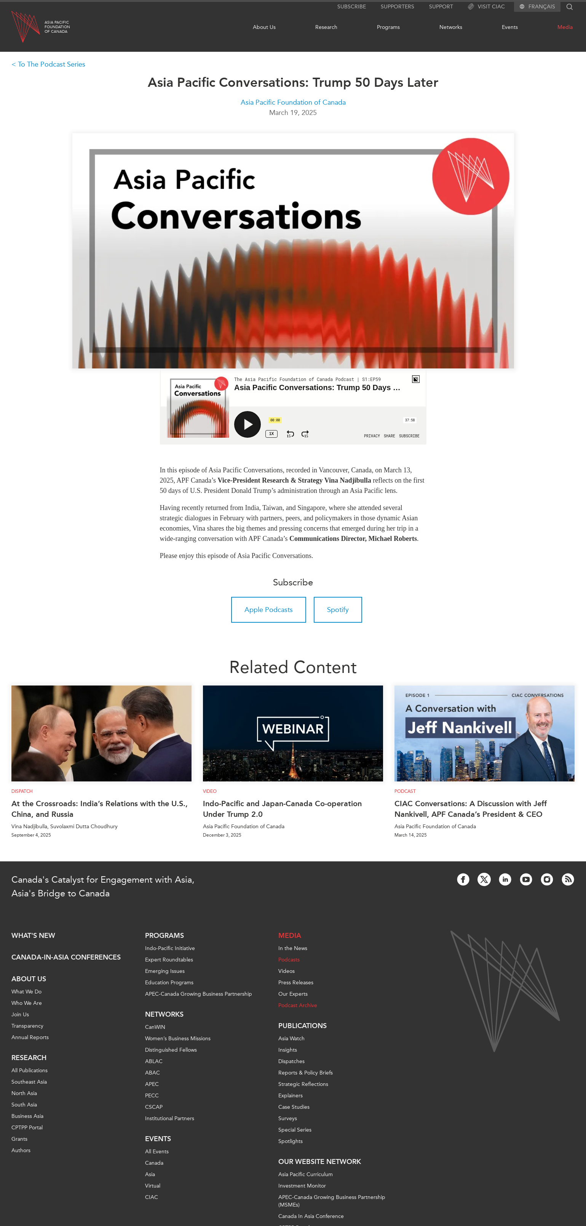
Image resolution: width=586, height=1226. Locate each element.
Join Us (20, 1014)
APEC (152, 1084)
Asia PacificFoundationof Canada (57, 27)
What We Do (26, 991)
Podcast (405, 791)
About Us (264, 27)
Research (326, 27)
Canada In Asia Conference (311, 1216)
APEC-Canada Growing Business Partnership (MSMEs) (331, 1201)
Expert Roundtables (169, 960)
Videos (286, 971)
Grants (19, 1139)
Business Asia (27, 1116)
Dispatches (291, 1061)
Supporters (397, 6)
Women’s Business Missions (178, 1038)
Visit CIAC (486, 6)
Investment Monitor (302, 1186)
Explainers (290, 1095)
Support (441, 6)
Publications (302, 1026)
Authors (20, 1150)
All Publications (29, 1070)
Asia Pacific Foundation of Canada (293, 102)
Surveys (287, 1118)
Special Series (294, 1130)
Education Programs (169, 982)
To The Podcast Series (51, 64)
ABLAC (154, 1061)
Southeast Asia (29, 1082)
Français (542, 7)
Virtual (152, 1186)
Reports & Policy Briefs (305, 1073)
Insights (287, 1050)
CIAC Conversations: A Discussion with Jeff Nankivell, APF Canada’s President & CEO (470, 809)
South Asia (24, 1105)
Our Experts (293, 994)
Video (210, 791)
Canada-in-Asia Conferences (66, 957)
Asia (150, 1174)
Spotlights (290, 1141)
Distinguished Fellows (171, 1050)
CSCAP (154, 1107)
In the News (292, 948)
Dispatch (22, 791)
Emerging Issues (165, 971)
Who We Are (26, 1003)
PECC (152, 1095)
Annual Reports (30, 1037)
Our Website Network (319, 1161)
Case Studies (294, 1107)
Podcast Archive (297, 1005)
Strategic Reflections (303, 1084)
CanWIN (155, 1027)
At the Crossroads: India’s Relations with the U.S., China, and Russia (99, 809)
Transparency (27, 1026)
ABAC (152, 1073)
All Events (157, 1151)
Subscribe (351, 6)
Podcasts (289, 960)
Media (565, 27)
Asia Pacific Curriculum (305, 1174)
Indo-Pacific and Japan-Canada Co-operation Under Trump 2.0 (282, 809)
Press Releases (295, 982)
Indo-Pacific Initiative (170, 948)
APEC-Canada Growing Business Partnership (198, 994)
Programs (388, 27)
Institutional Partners (169, 1118)
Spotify (338, 610)
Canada (154, 1163)
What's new (33, 935)
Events (510, 27)
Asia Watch (291, 1038)
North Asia (24, 1093)
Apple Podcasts (268, 610)
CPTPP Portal (27, 1127)
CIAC (151, 1197)
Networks (450, 27)
